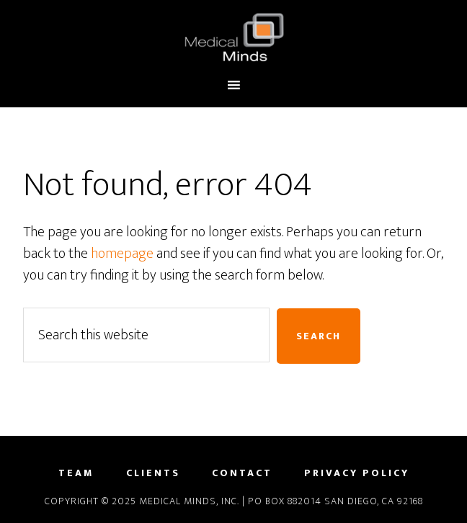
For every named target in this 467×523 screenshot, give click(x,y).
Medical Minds (233, 38)
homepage (122, 253)
